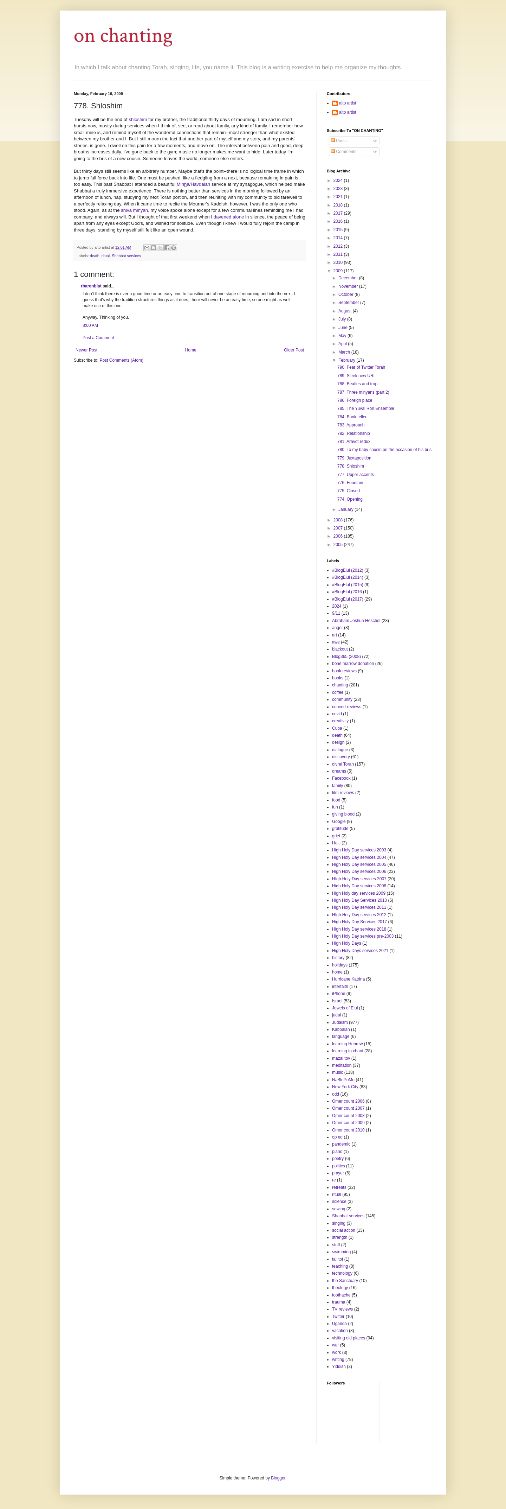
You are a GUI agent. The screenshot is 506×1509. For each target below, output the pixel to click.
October (346, 294)
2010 (338, 262)
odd (335, 1094)
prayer (338, 1173)
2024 (338, 180)
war (335, 1345)
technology (342, 1273)
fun (335, 807)
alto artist (347, 103)
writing (338, 1359)
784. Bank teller (351, 416)
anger (337, 627)
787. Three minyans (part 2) (363, 392)
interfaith (340, 986)
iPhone (338, 993)
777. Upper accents (355, 474)
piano (337, 1151)
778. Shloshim (350, 466)
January (346, 509)
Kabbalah (341, 1029)
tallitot (337, 1259)
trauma (338, 1302)
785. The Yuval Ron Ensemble (365, 408)
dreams (339, 771)
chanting (340, 685)
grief (336, 835)
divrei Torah (343, 764)
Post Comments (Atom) (121, 360)
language (340, 1036)
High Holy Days (346, 943)
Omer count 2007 (348, 1108)
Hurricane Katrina (348, 979)
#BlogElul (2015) (347, 584)
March (344, 352)
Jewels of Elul (345, 1008)
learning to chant (347, 1050)
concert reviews (346, 706)
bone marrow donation (353, 663)
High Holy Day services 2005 (359, 864)
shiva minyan (134, 210)
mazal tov (341, 1058)
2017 (338, 213)
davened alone (229, 217)
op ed (337, 1137)
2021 (338, 196)
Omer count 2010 (348, 1130)
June (343, 327)
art (334, 635)
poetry (338, 1158)
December (348, 277)
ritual (106, 256)
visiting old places (348, 1338)
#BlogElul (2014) (347, 577)
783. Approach (350, 425)
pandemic (341, 1144)
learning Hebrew (347, 1043)
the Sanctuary (345, 1280)
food (336, 800)
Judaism (340, 1022)
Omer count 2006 (348, 1101)
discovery (341, 756)
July (342, 319)
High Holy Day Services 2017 (359, 921)
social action (343, 1230)
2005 (338, 544)
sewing (338, 1208)
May (343, 335)
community (342, 699)
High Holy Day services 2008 (359, 885)
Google (339, 821)
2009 (338, 270)
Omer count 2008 (348, 1115)
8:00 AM (90, 325)
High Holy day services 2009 (358, 893)
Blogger (278, 1478)
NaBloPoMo (343, 1079)
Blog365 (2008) (346, 656)
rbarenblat (91, 286)
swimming (341, 1251)
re (334, 1180)
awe (336, 642)
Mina (183, 184)
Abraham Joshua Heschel (356, 620)
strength (339, 1237)
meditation (341, 1065)
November (348, 286)
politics (338, 1166)
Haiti (336, 843)
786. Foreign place (354, 400)
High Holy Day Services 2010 (359, 900)
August (345, 311)
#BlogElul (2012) (347, 570)
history (338, 957)
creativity (340, 720)
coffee (337, 692)
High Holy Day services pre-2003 (363, 936)
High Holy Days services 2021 (360, 950)
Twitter (338, 1316)
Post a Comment (98, 337)
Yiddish (339, 1366)
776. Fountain (350, 482)
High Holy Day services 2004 (359, 857)
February (347, 360)
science (339, 1201)
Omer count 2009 (348, 1122)
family (337, 785)
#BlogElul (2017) (347, 599)
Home (190, 350)
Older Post (294, 350)
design (338, 742)
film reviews (343, 792)
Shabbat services (126, 256)
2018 (338, 205)
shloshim (138, 119)
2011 (338, 254)
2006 (338, 536)
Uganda (339, 1323)
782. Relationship (353, 433)
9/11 (336, 613)
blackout (340, 649)
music (337, 1072)
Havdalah (200, 184)
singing (338, 1223)
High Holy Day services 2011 (359, 907)
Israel (337, 1000)
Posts (338, 140)
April (343, 343)
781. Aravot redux (353, 441)
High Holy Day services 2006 (359, 871)
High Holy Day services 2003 (359, 850)
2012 (338, 246)
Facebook (341, 778)
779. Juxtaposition (354, 458)
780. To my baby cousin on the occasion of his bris (384, 449)
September (349, 302)
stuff (336, 1244)
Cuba (337, 728)
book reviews (344, 670)
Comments (343, 151)
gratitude (340, 828)
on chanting (123, 35)
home (337, 972)
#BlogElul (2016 (347, 591)
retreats (339, 1187)
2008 (338, 520)
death (94, 256)
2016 (338, 221)
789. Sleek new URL (356, 375)
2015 (338, 229)
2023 (338, 188)
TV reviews (342, 1309)
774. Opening (350, 499)
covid (337, 713)
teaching (340, 1266)
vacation (340, 1330)
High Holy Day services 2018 (359, 929)
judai (336, 1015)
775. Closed (348, 490)
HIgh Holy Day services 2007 (359, 878)
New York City (345, 1086)
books (337, 678)
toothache (341, 1295)
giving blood (343, 814)
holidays (340, 965)
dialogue (340, 749)
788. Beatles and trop (357, 383)
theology (340, 1287)
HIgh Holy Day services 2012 (359, 914)
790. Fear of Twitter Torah (361, 367)
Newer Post (86, 350)
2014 (338, 237)
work (336, 1352)
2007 (338, 528)
